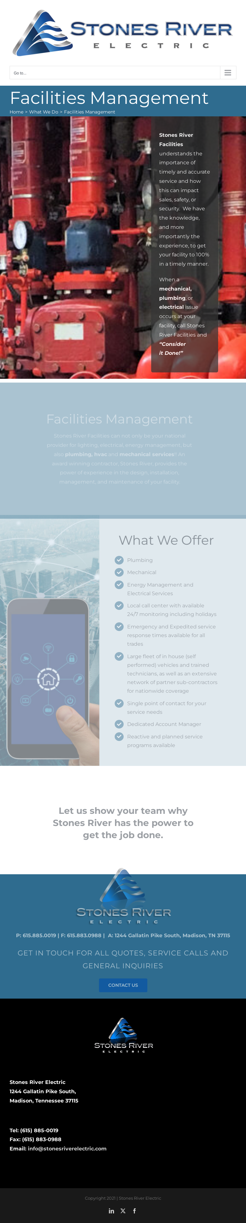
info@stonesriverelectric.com (67, 1149)
